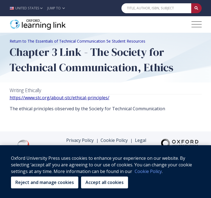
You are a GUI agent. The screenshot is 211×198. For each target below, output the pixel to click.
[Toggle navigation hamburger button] (196, 24)
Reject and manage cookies (44, 182)
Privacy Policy (80, 129)
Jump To (56, 8)
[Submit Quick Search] (196, 8)
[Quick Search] (156, 8)
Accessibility (98, 136)
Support (69, 143)
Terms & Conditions (105, 143)
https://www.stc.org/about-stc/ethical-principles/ (59, 98)
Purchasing (129, 136)
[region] (105, 171)
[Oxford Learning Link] (51, 24)
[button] (28, 8)
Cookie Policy (114, 129)
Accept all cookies (104, 182)
